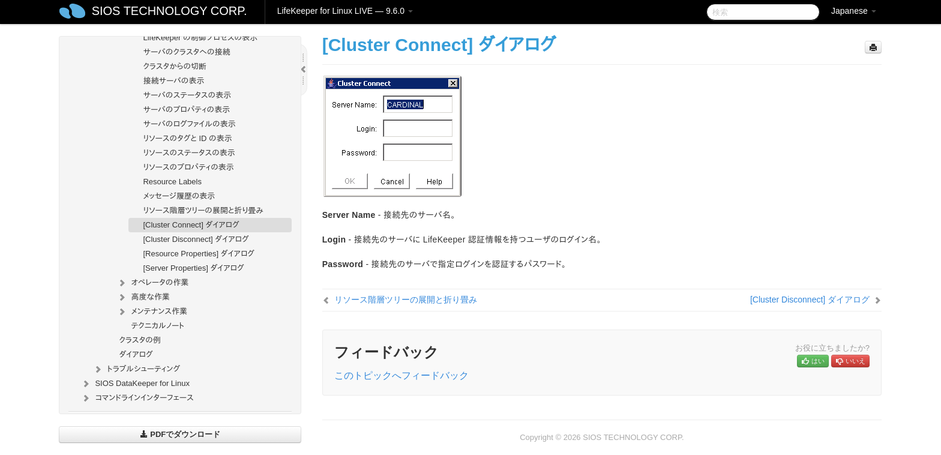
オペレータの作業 (152, 283)
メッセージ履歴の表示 (179, 195)
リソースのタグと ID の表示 (187, 138)
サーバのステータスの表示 (187, 95)
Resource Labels (172, 181)
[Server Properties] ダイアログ (193, 268)
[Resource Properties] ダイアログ (198, 253)
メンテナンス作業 (151, 311)
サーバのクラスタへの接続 (186, 51)
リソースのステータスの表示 (189, 152)
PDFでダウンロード (180, 434)
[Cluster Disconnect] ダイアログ (195, 239)
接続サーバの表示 (173, 80)
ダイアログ (135, 354)
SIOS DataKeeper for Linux (135, 383)
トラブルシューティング (136, 369)
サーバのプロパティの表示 (186, 109)
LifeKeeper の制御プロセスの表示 (200, 37)
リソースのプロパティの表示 (188, 167)
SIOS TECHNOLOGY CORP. (169, 10)
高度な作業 (142, 297)
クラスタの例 (139, 340)
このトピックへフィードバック (401, 375)
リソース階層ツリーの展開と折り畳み (203, 210)
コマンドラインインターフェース (136, 398)
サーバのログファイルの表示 (189, 123)
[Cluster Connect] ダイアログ (191, 224)
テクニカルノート (157, 325)
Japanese (853, 11)
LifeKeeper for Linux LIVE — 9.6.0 (345, 11)
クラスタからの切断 (174, 66)
